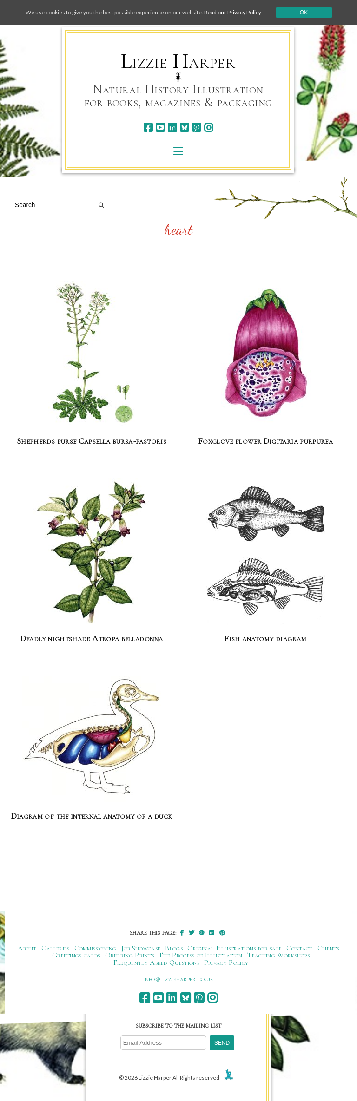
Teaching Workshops (278, 955)
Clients (328, 948)
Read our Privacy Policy (232, 12)
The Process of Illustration (200, 955)
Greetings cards (76, 955)
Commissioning (95, 948)
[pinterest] (196, 127)
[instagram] (208, 127)
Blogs (174, 948)
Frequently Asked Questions (156, 962)
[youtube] (160, 127)
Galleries (55, 948)
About (27, 948)
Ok (304, 12)
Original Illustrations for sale (234, 948)
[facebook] (148, 127)
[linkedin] (172, 127)
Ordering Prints (129, 955)
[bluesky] (184, 127)
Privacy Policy (226, 962)
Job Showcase (141, 948)
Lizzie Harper (178, 61)
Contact (299, 948)
